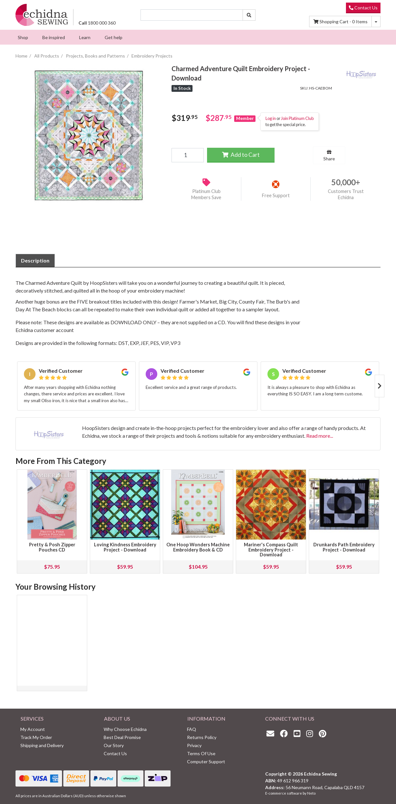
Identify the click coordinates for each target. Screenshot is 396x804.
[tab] (35, 260)
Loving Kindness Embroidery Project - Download (125, 547)
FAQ (191, 729)
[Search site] (249, 15)
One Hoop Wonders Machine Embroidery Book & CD (198, 547)
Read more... (319, 436)
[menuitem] (23, 37)
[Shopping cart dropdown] (375, 21)
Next (379, 386)
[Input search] (192, 15)
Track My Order (36, 737)
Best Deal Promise (122, 737)
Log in (271, 118)
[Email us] (271, 733)
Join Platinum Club (297, 118)
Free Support (276, 195)
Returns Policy (201, 737)
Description (35, 260)
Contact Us (363, 7)
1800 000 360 (97, 23)
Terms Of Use (201, 753)
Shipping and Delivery (42, 745)
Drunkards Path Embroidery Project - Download (344, 547)
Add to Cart (241, 154)
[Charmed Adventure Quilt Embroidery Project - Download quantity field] (187, 155)
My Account (32, 729)
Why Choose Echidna (125, 729)
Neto (311, 793)
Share (329, 155)
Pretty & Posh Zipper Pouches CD (52, 547)
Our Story (114, 745)
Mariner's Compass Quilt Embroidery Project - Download (271, 550)
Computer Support (206, 761)
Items (340, 21)
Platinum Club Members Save (206, 194)
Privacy (194, 745)
